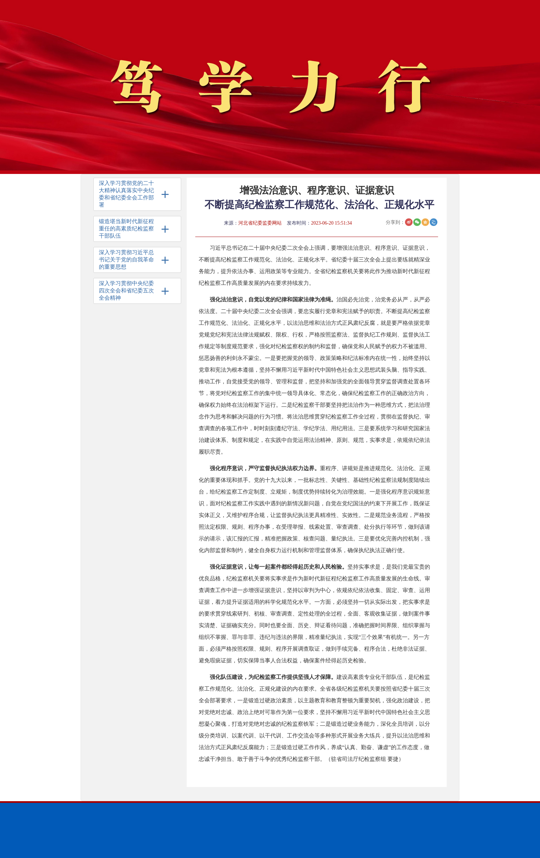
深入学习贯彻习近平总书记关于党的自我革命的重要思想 (126, 259)
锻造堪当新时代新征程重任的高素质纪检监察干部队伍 (126, 228)
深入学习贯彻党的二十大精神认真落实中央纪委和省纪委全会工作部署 (126, 194)
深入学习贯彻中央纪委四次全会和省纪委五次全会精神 (126, 290)
